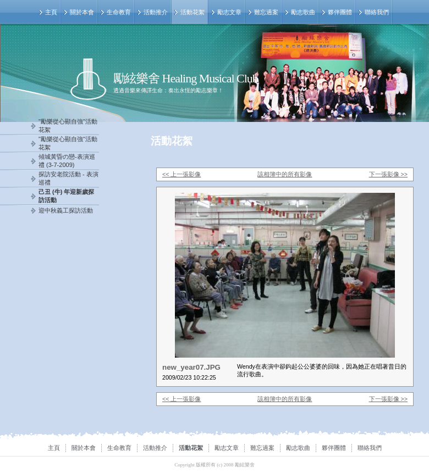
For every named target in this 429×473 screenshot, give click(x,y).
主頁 (51, 12)
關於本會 (82, 12)
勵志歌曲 (303, 12)
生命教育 (119, 12)
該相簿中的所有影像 (284, 174)
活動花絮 (192, 12)
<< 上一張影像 (181, 174)
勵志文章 (229, 12)
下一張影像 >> (388, 174)
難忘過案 (266, 12)
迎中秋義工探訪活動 (65, 210)
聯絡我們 (377, 12)
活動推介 (156, 12)
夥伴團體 (340, 12)
